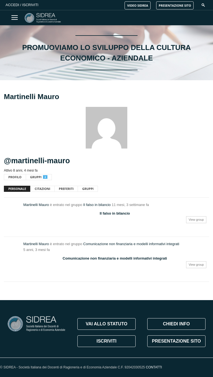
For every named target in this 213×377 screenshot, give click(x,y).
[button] (203, 5)
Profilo (15, 177)
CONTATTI (154, 367)
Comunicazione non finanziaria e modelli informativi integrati (131, 244)
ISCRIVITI (106, 341)
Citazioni (42, 189)
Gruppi (38, 177)
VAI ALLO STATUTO (106, 323)
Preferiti (66, 189)
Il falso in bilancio (97, 205)
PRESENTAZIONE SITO (175, 5)
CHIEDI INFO (176, 323)
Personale (17, 189)
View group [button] (196, 219)
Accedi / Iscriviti (22, 5)
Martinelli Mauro (36, 205)
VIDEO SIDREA (137, 5)
